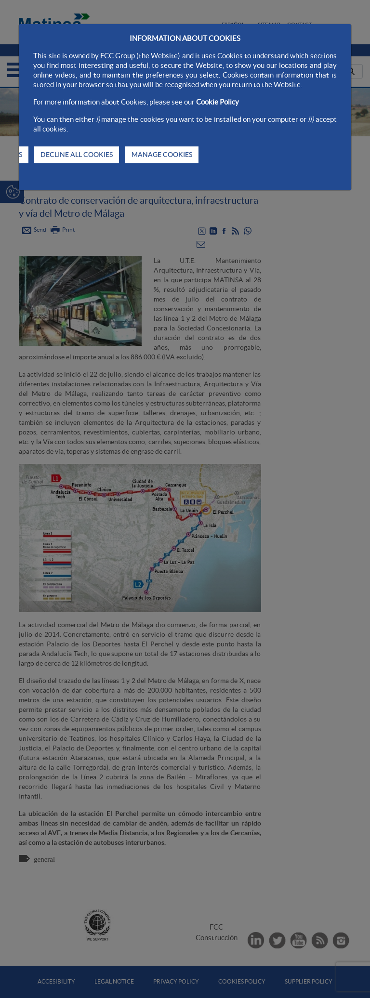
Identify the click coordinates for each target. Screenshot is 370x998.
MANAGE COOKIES (162, 154)
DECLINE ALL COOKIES (76, 154)
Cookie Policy (217, 102)
